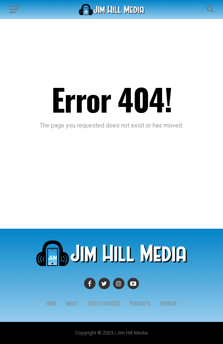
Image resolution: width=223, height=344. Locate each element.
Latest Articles (104, 303)
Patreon (168, 303)
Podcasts (140, 303)
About (72, 303)
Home (51, 303)
